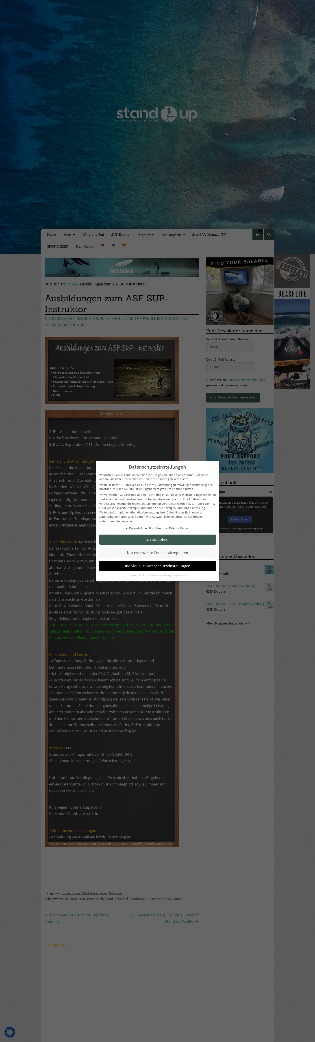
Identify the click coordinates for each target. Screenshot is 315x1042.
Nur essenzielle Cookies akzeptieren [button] (157, 552)
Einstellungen (193, 517)
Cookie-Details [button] (138, 575)
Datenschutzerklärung (114, 517)
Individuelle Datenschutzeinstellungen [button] (157, 565)
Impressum (179, 575)
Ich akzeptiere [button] (157, 539)
